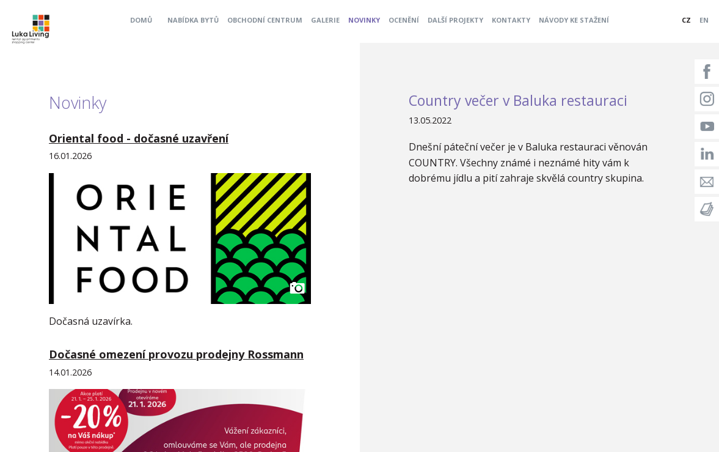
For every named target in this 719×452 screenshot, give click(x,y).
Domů (141, 19)
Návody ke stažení (574, 19)
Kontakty (511, 19)
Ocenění (404, 19)
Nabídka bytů (193, 19)
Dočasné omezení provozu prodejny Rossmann (176, 354)
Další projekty (455, 19)
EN (704, 19)
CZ (686, 19)
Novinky (364, 19)
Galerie (325, 19)
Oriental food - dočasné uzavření (138, 138)
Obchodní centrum (264, 19)
